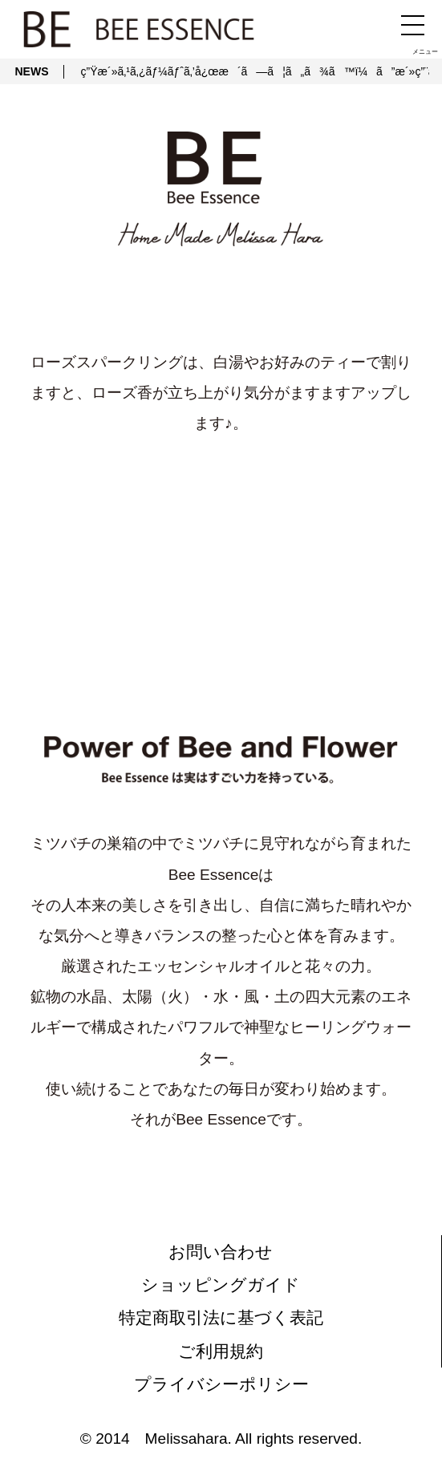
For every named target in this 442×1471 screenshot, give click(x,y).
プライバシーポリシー (221, 1384)
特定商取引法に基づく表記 (221, 1317)
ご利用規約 (220, 1351)
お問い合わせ (220, 1251)
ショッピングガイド (220, 1284)
